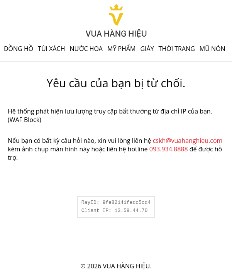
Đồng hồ (18, 48)
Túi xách (51, 48)
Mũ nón (212, 48)
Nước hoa (86, 48)
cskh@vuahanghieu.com (188, 140)
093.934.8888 (168, 149)
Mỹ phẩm (121, 48)
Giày (147, 48)
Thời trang (177, 48)
